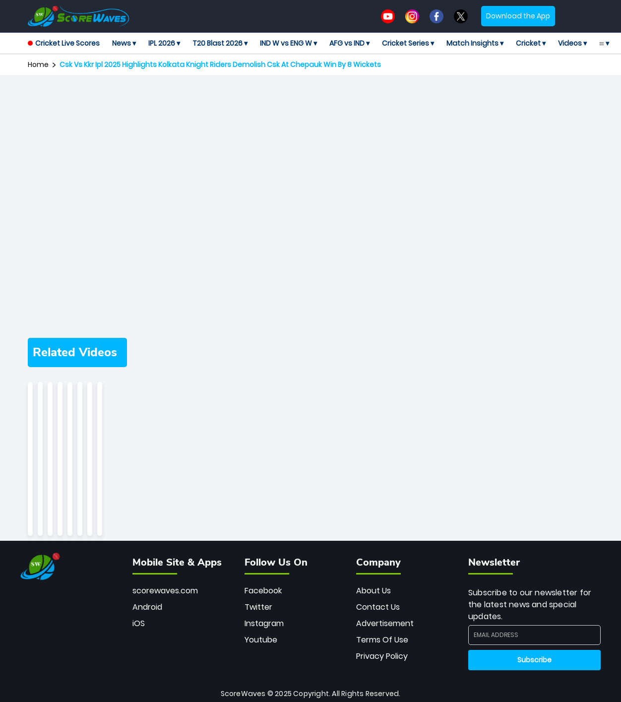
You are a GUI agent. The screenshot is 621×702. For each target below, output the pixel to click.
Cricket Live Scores (64, 43)
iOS (138, 623)
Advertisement (385, 623)
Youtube (261, 639)
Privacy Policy (382, 656)
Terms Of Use (382, 639)
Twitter (258, 607)
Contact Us (378, 607)
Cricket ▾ (531, 43)
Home (38, 64)
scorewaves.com (165, 590)
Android (147, 607)
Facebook (263, 590)
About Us (373, 590)
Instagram (264, 623)
